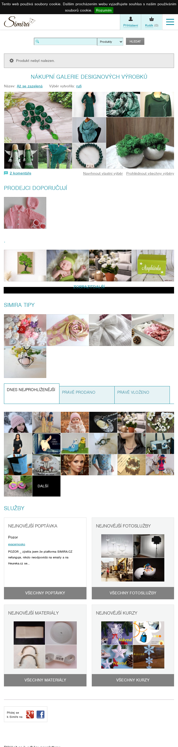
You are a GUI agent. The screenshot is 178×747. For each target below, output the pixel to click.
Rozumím (104, 10)
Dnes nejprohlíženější (31, 389)
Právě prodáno (78, 392)
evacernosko (16, 544)
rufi (79, 86)
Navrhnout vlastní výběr (103, 173)
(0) (151, 25)
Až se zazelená (30, 86)
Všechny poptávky (45, 593)
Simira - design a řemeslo (19, 23)
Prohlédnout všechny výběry (150, 173)
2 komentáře (20, 173)
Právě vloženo (133, 392)
